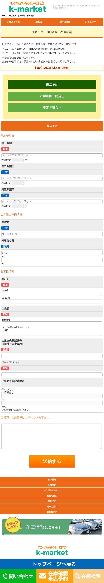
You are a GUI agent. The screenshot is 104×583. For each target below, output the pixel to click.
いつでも (8, 389)
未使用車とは (13, 22)
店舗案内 (39, 22)
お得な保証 (52, 496)
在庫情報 (52, 479)
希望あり (8, 392)
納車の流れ (65, 22)
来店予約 (52, 84)
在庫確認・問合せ (52, 96)
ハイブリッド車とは (52, 490)
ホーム (4, 16)
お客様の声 (90, 22)
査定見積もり (52, 107)
